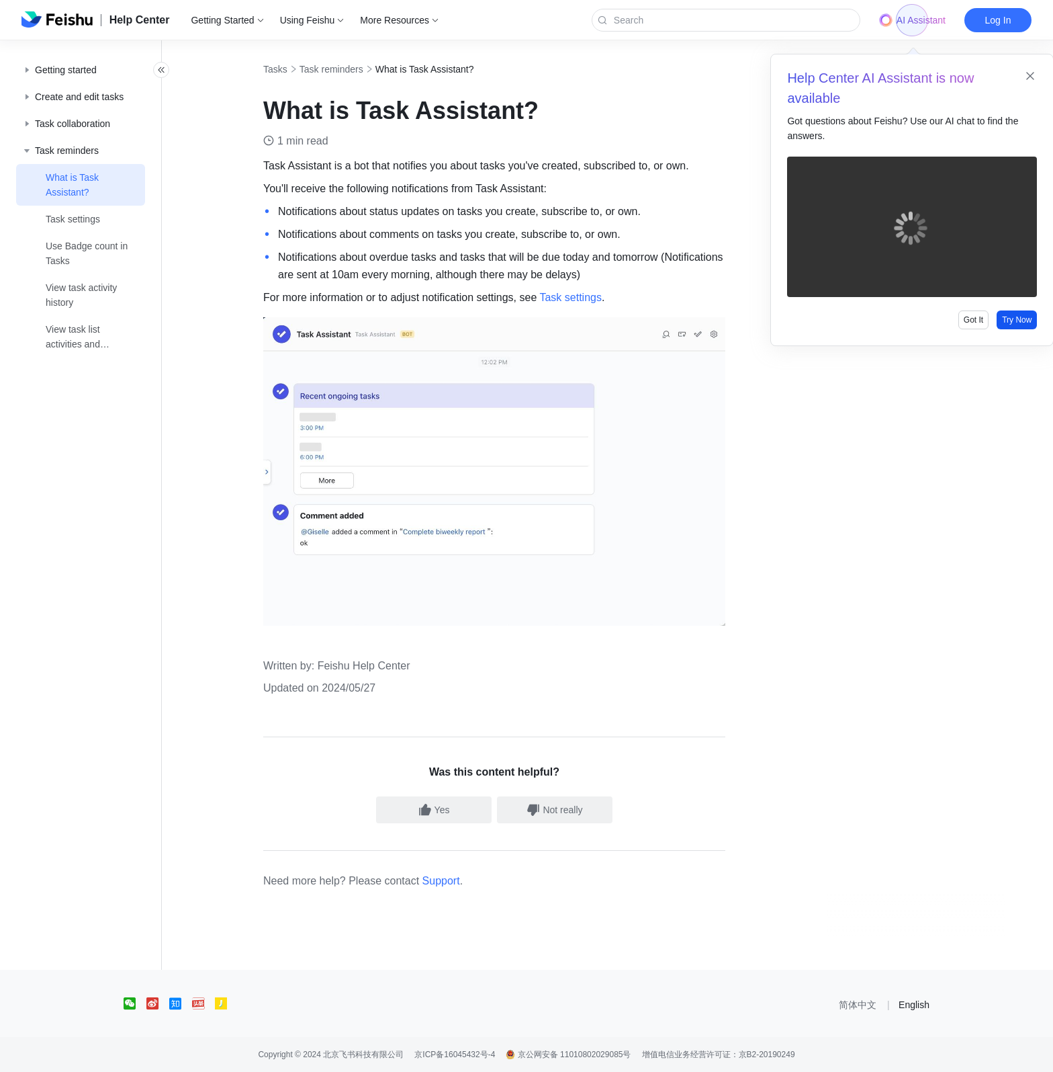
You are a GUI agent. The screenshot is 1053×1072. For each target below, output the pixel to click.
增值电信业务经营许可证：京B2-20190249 (718, 1054)
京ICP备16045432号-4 (454, 1054)
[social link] (135, 1003)
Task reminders (346, 69)
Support (456, 881)
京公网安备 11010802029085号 (568, 1054)
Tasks (290, 69)
